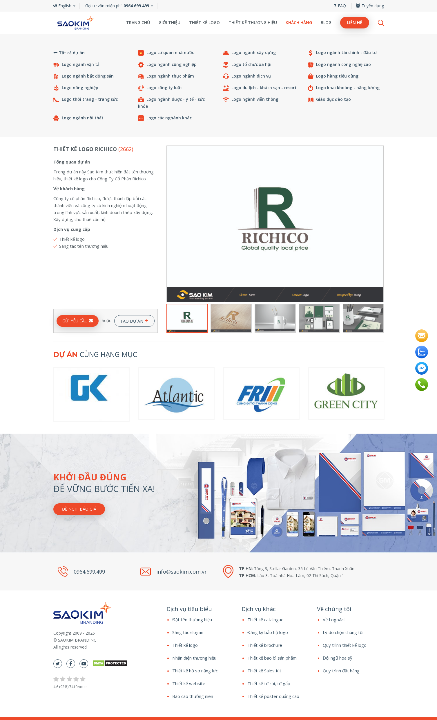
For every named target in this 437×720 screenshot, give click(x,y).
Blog (326, 22)
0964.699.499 (89, 571)
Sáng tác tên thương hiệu (83, 246)
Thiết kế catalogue (265, 619)
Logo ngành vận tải (77, 65)
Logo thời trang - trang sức (85, 99)
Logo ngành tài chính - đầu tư (342, 53)
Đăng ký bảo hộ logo (267, 632)
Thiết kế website (188, 683)
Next (380, 223)
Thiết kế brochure (264, 645)
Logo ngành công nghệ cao (339, 65)
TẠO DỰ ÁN (134, 320)
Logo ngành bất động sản (83, 76)
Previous (170, 223)
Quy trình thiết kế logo (345, 645)
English (64, 5)
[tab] (199, 609)
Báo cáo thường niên (192, 696)
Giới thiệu (169, 22)
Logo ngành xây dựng (249, 53)
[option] (275, 224)
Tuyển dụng (370, 5)
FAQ (340, 5)
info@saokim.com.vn (182, 571)
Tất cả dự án (69, 52)
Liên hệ (354, 22)
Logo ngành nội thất (78, 118)
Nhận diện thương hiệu (194, 658)
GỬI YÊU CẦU (77, 321)
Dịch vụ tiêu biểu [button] (189, 609)
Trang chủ (138, 22)
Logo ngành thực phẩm (166, 76)
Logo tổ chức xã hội (247, 65)
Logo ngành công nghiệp (167, 65)
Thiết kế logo (204, 22)
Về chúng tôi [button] (334, 609)
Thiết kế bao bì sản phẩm (272, 658)
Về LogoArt (334, 619)
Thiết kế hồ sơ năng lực (195, 671)
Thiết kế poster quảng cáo (273, 696)
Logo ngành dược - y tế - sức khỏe (171, 102)
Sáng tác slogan (187, 632)
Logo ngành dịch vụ (247, 76)
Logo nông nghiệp (75, 88)
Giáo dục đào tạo (329, 99)
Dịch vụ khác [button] (258, 609)
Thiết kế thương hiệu (253, 22)
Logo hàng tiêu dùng (333, 76)
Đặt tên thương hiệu (192, 619)
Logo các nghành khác (165, 118)
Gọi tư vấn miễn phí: (117, 5)
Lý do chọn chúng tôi (343, 632)
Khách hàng (299, 22)
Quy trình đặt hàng (341, 671)
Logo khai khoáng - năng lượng (344, 88)
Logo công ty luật (160, 88)
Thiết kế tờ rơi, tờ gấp (268, 683)
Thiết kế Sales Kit (264, 671)
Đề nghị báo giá (79, 509)
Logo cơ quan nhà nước (166, 53)
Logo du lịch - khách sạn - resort (260, 88)
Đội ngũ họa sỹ (337, 658)
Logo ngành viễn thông (250, 99)
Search (381, 23)
